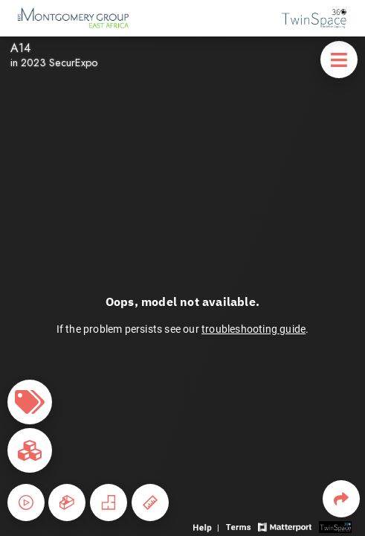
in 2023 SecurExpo (53, 62)
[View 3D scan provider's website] (335, 526)
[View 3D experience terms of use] (240, 526)
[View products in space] (339, 59)
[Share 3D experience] (341, 498)
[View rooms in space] (29, 450)
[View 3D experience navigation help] (207, 526)
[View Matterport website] (284, 526)
